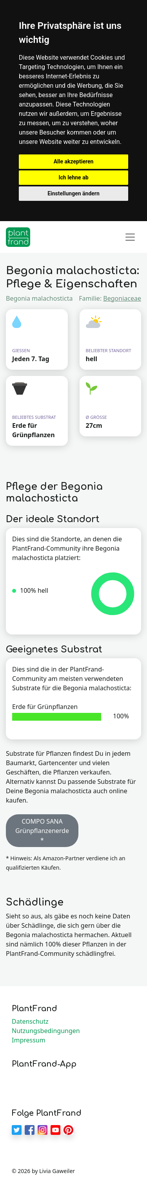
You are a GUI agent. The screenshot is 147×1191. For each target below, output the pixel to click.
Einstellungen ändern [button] (73, 193)
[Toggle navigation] (130, 237)
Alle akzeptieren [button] (74, 161)
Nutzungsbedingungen (46, 1030)
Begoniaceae (122, 298)
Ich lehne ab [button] (73, 177)
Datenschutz (30, 1021)
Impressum (28, 1040)
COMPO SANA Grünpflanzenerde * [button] (42, 830)
